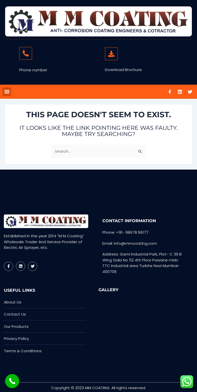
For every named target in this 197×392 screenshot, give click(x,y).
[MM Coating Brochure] (111, 53)
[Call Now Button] (12, 381)
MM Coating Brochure (128, 64)
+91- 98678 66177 (37, 64)
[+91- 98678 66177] (25, 53)
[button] (7, 91)
